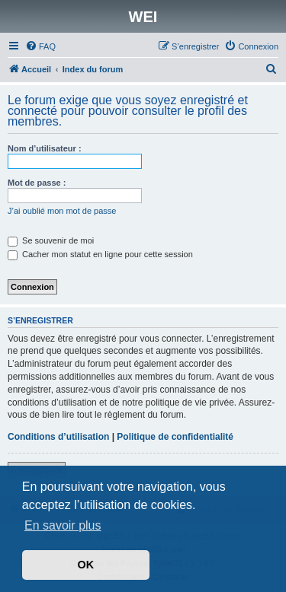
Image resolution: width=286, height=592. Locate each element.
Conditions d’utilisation (58, 436)
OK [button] (86, 565)
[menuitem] (40, 46)
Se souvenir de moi (51, 240)
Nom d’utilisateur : (45, 148)
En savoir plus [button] (62, 525)
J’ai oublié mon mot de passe (62, 210)
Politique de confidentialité (175, 436)
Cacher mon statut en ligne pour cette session (100, 254)
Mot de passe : (37, 182)
